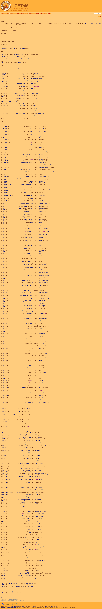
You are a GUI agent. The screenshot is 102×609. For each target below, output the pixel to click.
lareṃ (29, 270)
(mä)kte (40, 346)
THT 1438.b (4, 56)
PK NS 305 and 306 (7, 195)
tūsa (45, 154)
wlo (32, 350)
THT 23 (4, 225)
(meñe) (29, 487)
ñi (39, 226)
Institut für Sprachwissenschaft (15, 606)
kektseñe (27, 211)
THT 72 (4, 248)
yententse (19, 411)
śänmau (15, 196)
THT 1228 (4, 554)
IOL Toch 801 (6, 149)
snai (39, 128)
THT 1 (4, 203)
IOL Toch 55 (5, 440)
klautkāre (31, 124)
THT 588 (5, 345)
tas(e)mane (48, 165)
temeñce (20, 83)
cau (41, 243)
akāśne (26, 68)
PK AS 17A (4, 468)
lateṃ (29, 592)
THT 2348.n (4, 421)
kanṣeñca (41, 220)
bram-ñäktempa (42, 165)
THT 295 (5, 305)
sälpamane (28, 473)
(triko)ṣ (31, 203)
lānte (32, 190)
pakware (41, 300)
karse (40, 131)
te (31, 142)
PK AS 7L (4, 458)
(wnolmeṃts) (21, 156)
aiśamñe (31, 285)
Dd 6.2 (4, 123)
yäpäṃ (20, 113)
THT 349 (4, 534)
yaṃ (27, 408)
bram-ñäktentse (25, 435)
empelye (44, 124)
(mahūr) (29, 476)
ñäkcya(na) (30, 402)
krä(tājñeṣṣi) (46, 275)
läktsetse (23, 321)
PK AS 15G (5, 176)
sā (18, 93)
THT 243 (4, 526)
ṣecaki (26, 461)
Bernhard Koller (45, 606)
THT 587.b (5, 343)
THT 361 (5, 315)
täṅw (25, 290)
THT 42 (4, 243)
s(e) (45, 181)
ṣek (40, 156)
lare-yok (38, 477)
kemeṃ (26, 301)
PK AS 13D (5, 162)
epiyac (19, 445)
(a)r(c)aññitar (51, 164)
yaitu (40, 253)
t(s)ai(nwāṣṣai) (20, 443)
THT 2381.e (4, 116)
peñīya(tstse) (54, 165)
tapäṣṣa (23, 98)
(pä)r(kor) (29, 572)
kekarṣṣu (33, 83)
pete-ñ (27, 294)
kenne (17, 113)
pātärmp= (41, 164)
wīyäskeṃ (41, 182)
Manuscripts (12, 13)
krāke (37, 93)
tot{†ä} (21, 184)
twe (41, 226)
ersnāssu (38, 448)
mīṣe (28, 189)
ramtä (27, 74)
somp (42, 167)
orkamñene (41, 196)
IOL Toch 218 (6, 144)
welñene (28, 328)
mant (45, 311)
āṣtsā (40, 318)
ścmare (36, 96)
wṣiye (30, 546)
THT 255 (5, 298)
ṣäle (32, 126)
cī (41, 448)
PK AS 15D (5, 172)
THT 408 (5, 331)
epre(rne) (41, 162)
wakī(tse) (23, 487)
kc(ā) (24, 79)
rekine (24, 287)
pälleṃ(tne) (22, 165)
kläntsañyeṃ (26, 217)
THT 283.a (4, 86)
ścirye (30, 505)
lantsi (43, 485)
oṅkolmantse (47, 206)
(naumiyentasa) (53, 171)
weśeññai (27, 176)
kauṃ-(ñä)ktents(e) (22, 572)
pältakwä (31, 204)
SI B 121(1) (5, 198)
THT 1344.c (5, 372)
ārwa (37, 509)
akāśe (30, 283)
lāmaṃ (44, 341)
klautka (40, 348)
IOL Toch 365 (6, 145)
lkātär (40, 167)
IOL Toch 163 (6, 139)
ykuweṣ (27, 179)
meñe (30, 468)
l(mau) (40, 178)
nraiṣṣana (41, 560)
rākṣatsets (33, 101)
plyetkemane (30, 287)
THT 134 (4, 67)
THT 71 (4, 246)
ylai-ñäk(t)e (28, 443)
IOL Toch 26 (5, 128)
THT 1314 (4, 105)
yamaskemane (42, 316)
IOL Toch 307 (5, 450)
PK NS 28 (4, 476)
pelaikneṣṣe (48, 232)
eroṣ (28, 209)
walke (39, 527)
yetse (40, 151)
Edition (7, 13)
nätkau (23, 95)
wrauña (40, 228)
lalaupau (33, 93)
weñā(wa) (43, 187)
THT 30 (4, 231)
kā (41, 390)
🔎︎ (93, 13)
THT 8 (4, 211)
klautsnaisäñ (49, 345)
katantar (29, 532)
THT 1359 (5, 373)
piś (51, 315)
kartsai (42, 309)
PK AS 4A (5, 154)
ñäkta (42, 521)
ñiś (42, 223)
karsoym (22, 450)
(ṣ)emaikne (25, 248)
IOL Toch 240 (5, 448)
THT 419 (4, 542)
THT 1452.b (4, 416)
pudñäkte (31, 220)
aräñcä (32, 95)
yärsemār (40, 78)
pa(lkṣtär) (41, 200)
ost (39, 243)
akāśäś (31, 222)
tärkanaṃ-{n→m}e (40, 500)
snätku (31, 156)
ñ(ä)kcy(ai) (41, 251)
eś (28, 497)
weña (28, 229)
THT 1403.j (5, 380)
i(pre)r (31, 311)
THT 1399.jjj (5, 378)
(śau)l (30, 489)
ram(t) (36, 258)
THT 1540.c (4, 111)
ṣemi (24, 461)
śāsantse (39, 450)
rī (30, 465)
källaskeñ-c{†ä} (56, 345)
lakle (40, 145)
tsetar (26, 346)
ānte (44, 171)
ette (21, 169)
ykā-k (40, 223)
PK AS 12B (4, 78)
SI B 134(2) (5, 200)
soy (32, 164)
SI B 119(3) (5, 196)
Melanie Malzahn (24, 606)
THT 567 (5, 339)
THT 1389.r (4, 562)
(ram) (33, 432)
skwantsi (48, 402)
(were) (28, 275)
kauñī (30, 506)
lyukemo (38, 505)
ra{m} (33, 437)
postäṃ (26, 140)
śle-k (21, 500)
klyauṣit (38, 523)
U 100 (3, 573)
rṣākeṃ (37, 539)
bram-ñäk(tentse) (21, 575)
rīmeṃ (40, 485)
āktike (32, 178)
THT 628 (5, 348)
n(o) (24, 318)
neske (30, 502)
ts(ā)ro (31, 195)
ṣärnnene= (31, 583)
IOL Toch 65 (5, 442)
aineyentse (26, 264)
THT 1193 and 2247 (6, 101)
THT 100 (4, 516)
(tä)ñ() (26, 295)
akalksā (36, 78)
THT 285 (4, 88)
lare (44, 503)
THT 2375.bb (5, 393)
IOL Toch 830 (6, 151)
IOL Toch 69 (5, 443)
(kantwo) (25, 206)
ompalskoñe (39, 506)
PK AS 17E (5, 178)
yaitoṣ (24, 470)
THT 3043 (5, 399)
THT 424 (4, 544)
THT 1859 (4, 113)
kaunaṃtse (30, 261)
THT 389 (4, 95)
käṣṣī (22, 189)
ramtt (21, 583)
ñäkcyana (31, 273)
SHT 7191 (4, 494)
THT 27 (4, 226)
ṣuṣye (32, 294)
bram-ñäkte (18, 414)
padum (23, 93)
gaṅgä (31, 323)
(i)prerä (19, 48)
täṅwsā (23, 294)
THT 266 (4, 527)
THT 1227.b (4, 552)
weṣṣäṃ (24, 189)
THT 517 (4, 592)
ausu (32, 300)
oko (29, 294)
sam (23, 270)
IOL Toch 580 (5, 74)
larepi (32, 226)
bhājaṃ (31, 144)
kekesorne (48, 346)
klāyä (35, 73)
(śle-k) (19, 499)
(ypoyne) (41, 479)
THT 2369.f (4, 115)
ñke (23, 204)
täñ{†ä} (45, 345)
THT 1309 (4, 103)
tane (41, 273)
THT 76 (4, 506)
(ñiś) (23, 513)
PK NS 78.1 (4, 484)
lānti (37, 98)
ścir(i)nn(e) (41, 269)
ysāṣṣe (31, 131)
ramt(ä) (27, 98)
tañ (46, 246)
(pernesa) (25, 455)
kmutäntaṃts (24, 468)
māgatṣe (38, 558)
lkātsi (23, 261)
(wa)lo (29, 482)
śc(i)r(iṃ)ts (41, 331)
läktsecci (38, 447)
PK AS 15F (5, 174)
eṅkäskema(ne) (20, 196)
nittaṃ (17, 101)
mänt (23, 350)
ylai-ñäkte (29, 477)
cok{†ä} (43, 346)
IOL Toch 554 (6, 147)
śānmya (29, 511)
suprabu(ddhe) (50, 124)
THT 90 (4, 272)
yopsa (25, 592)
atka (39, 453)
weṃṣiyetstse (25, 546)
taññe (45, 272)
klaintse (28, 181)
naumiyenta (28, 184)
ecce (37, 516)
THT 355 (5, 311)
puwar (32, 200)
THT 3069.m (5, 426)
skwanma (26, 219)
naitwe (20, 186)
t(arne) (38, 437)
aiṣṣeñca (41, 219)
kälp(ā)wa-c (45, 292)
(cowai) (29, 499)
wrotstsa (40, 140)
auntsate (44, 186)
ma (32, 84)
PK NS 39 (5, 187)
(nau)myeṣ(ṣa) (45, 321)
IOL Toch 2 (4, 73)
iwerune (27, 298)
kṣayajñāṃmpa (24, 547)
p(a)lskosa (24, 402)
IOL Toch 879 (5, 452)
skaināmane (26, 463)
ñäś (30, 458)
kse (26, 67)
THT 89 (4, 508)
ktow (32, 157)
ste (36, 453)
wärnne (23, 113)
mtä (22, 408)
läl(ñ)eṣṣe (33, 78)
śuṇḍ (23, 520)
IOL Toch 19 (5, 124)
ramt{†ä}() (36, 192)
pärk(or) (29, 432)
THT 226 (5, 290)
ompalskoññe (25, 500)
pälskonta (23, 238)
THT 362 (5, 316)
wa (41, 270)
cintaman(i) (16, 91)
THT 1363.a (4, 110)
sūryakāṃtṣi (25, 447)
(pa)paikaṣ (31, 295)
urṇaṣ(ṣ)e (44, 246)
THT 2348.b (4, 419)
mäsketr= (13, 48)
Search (37, 13)
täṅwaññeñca (36, 86)
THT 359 (5, 313)
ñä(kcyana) (47, 171)
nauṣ (32, 282)
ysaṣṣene (18, 583)
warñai (46, 288)
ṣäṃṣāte (22, 172)
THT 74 (4, 259)
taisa (44, 280)
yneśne (29, 523)
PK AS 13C (5, 160)
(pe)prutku (31, 383)
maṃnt (44, 282)
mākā (40, 309)
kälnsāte (29, 549)
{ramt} (35, 204)
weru (32, 305)
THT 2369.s (5, 392)
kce (21, 79)
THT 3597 (5, 400)
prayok (46, 339)
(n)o (35, 466)
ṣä (31, 368)
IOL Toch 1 (4, 438)
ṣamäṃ (40, 338)
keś (41, 305)
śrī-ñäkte (31, 219)
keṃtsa (42, 516)
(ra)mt (36, 147)
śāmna (37, 484)
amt (16, 48)
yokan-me (21, 54)
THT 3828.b (5, 403)
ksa (43, 270)
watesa (23, 285)
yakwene (28, 164)
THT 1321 (5, 367)
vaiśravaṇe (28, 313)
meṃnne (23, 86)
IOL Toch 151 (6, 135)
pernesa (26, 237)
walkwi (31, 182)
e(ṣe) (45, 164)
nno (28, 67)
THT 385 (5, 320)
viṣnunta (30, 162)
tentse (23, 477)
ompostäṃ (47, 298)
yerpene (41, 531)
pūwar (32, 388)
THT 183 (5, 287)
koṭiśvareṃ (30, 339)
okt (42, 303)
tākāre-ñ (27, 273)
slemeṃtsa (44, 445)
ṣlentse (28, 195)
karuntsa (43, 156)
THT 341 (5, 309)
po (21, 62)
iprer (29, 586)
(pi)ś (24, 214)
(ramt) (36, 189)
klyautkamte (23, 190)
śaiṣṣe (51, 169)
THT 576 (4, 546)
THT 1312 (5, 363)
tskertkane (44, 263)
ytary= (28, 160)
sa (43, 128)
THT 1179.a (5, 350)
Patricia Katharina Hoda (54, 606)
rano (47, 280)
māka (17, 54)
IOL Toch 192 (6, 142)
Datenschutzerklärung (4, 607)
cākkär (29, 542)
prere (24, 83)
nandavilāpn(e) (25, 192)
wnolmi (23, 387)
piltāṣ (30, 554)
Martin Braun (35, 606)
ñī (32, 336)
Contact (45, 13)
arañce (37, 485)
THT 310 (5, 308)
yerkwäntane (25, 583)
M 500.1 (4, 455)
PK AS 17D (4, 470)
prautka (31, 243)
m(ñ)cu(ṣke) (45, 182)
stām (32, 198)
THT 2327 (5, 390)
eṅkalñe (41, 535)
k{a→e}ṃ (28, 465)
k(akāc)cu (32, 68)
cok (19, 67)
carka (18, 56)
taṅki (45, 264)
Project (2, 13)
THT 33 (4, 238)
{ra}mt (35, 318)
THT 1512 (4, 565)
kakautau (29, 306)
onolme (40, 186)
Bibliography (31, 13)
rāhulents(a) (41, 288)
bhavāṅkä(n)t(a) (25, 280)
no (39, 195)
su (50, 285)
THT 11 (4, 214)
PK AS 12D (4, 79)
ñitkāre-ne (24, 485)
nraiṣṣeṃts (20, 546)
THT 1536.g (4, 58)
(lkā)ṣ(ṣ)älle (49, 189)
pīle (45, 245)
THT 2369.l (4, 423)
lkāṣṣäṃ (26, 240)
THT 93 (4, 513)
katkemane (38, 492)
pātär (32, 270)
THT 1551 (4, 566)
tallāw (30, 479)
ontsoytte (41, 503)
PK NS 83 (5, 192)
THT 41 (4, 240)
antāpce (31, 211)
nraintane (23, 101)
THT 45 (4, 502)
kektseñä (26, 300)
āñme (32, 110)
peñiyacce (38, 473)
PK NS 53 (4, 81)
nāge (49, 280)
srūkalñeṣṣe (41, 203)
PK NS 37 (4, 480)
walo (32, 165)
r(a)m (33, 484)
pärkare (26, 520)
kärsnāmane (41, 509)
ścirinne (18, 96)
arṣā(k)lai (31, 179)
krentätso (45, 353)
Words (18, 13)
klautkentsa (24, 160)
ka (26, 345)
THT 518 (5, 336)
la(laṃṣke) (25, 269)
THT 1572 (5, 385)
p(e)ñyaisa (39, 470)
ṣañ (22, 266)
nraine (38, 83)
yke (40, 290)
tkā (44, 297)
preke (24, 116)
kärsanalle (41, 280)
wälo (19, 584)
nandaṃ (43, 301)
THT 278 (4, 529)
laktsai (47, 251)
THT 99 (4, 277)
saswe (42, 477)
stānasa (20, 509)
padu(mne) (26, 414)
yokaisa (25, 497)
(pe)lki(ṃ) (40, 490)
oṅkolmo (38, 480)
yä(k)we (28, 308)
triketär (31, 235)
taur (40, 222)
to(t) (40, 484)
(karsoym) (21, 476)
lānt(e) (45, 331)
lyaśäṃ (38, 489)
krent (44, 325)
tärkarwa (31, 135)
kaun (37, 583)
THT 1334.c (5, 370)
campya (19, 98)
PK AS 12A (4, 76)
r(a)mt (28, 131)
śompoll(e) (41, 181)
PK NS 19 (5, 181)
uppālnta (27, 318)
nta (34, 106)
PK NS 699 (4, 489)
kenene (27, 363)
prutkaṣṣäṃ (17, 586)
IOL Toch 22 (4, 52)
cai (26, 470)
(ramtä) (27, 91)
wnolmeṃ (29, 231)
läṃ (12, 584)
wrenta (40, 362)
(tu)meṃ (41, 159)
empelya (18, 79)
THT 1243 (4, 555)
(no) (35, 476)
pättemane (46, 167)
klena (29, 323)
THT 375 (4, 537)
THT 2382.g (4, 424)
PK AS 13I (4, 54)
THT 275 (5, 301)
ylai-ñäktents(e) (23, 434)
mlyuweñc (44, 131)
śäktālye (37, 81)
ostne (24, 179)
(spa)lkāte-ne (28, 440)
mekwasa (26, 266)
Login (49, 13)
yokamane (29, 438)
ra (33, 52)
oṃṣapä (26, 220)
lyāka (23, 137)
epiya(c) (25, 508)
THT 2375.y (4, 568)
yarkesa (45, 234)
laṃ (30, 380)
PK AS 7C (5, 157)
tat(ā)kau (39, 468)
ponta (14, 68)
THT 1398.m (5, 377)
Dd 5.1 (3, 431)
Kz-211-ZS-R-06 (5, 453)
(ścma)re (10, 68)
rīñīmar (37, 518)
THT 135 (4, 62)
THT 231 (4, 523)
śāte (35, 578)
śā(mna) (47, 178)
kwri (38, 73)
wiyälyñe (31, 172)
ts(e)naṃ (21, 438)
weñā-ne (26, 285)
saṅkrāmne (21, 592)
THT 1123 (4, 100)
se (27, 316)
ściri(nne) (41, 272)
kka (11, 583)
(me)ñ (31, 272)
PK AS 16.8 (4, 465)
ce (34, 90)
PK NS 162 (5, 193)
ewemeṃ (40, 147)
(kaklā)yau (41, 508)
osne (44, 383)
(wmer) (24, 578)
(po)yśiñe (18, 463)
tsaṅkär (31, 267)
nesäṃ (44, 231)
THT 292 (5, 303)
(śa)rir (30, 445)
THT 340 (4, 90)
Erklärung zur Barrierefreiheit (12, 607)
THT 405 (4, 98)
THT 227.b (4, 84)
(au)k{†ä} (28, 151)
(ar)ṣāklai (41, 154)
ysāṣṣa (40, 248)
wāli (32, 214)
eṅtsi (30, 159)
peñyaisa (25, 373)
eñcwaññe (41, 383)
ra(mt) (36, 126)
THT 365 (4, 68)
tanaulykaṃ (30, 245)
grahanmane (30, 373)
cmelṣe (22, 162)
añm (13, 62)
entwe (29, 228)
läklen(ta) (33, 88)
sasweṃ (42, 513)
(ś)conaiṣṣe (21, 460)
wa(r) (42, 128)
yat (45, 306)
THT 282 (4, 531)
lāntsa (29, 535)
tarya (24, 184)
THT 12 (4, 216)
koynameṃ (38, 546)
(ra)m (33, 452)
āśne (25, 473)
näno (43, 113)
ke (31, 100)
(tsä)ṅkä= (18, 68)
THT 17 (4, 500)
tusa (29, 68)
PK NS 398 (4, 485)
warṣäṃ (21, 58)
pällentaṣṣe (26, 503)
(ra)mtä (27, 73)
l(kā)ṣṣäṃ (24, 216)
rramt (25, 52)
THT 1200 (5, 355)
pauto (24, 105)
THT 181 (5, 285)
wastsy (23, 48)
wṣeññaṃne (41, 160)
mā (16, 98)
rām (18, 592)
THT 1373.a (5, 375)
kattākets (41, 237)
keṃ (30, 560)
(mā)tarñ (31, 400)
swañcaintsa (29, 253)
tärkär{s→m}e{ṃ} (29, 321)
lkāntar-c (26, 506)
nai (27, 388)
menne (40, 246)
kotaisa (40, 234)
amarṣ (31, 169)
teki (24, 74)
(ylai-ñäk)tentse (23, 573)
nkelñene (48, 474)
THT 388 (4, 93)
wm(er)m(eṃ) (22, 91)
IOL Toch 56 (5, 408)
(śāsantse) (39, 476)
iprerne (41, 566)
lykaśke (40, 360)
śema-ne (24, 186)
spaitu (32, 223)
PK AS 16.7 (4, 463)
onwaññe (31, 134)
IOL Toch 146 (6, 134)
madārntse (47, 203)
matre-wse (31, 154)
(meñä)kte (31, 365)
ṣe (34, 84)
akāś (32, 159)
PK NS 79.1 (5, 190)
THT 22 (4, 223)
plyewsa (29, 566)
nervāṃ (29, 529)
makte (28, 458)
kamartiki (31, 209)
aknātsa (41, 235)
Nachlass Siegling (24, 13)
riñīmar (38, 455)
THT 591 (4, 547)
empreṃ (44, 305)
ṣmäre (31, 346)
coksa (16, 93)
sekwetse (41, 245)
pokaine (48, 131)
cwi (46, 140)
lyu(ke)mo (28, 246)
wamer (40, 240)
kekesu (25, 448)
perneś (21, 463)
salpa (32, 137)
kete (25, 431)
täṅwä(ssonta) (25, 400)
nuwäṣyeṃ (38, 461)
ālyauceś (40, 176)
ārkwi (44, 228)
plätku (44, 287)
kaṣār (40, 315)
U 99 (3, 572)
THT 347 (4, 532)
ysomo (26, 154)
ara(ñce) (38, 440)
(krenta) (15, 485)
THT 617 (4, 549)
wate (48, 269)
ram (33, 431)
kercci (30, 447)
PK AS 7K (5, 159)
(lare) (38, 443)
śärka (32, 345)
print (100, 16)
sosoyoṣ (25, 234)
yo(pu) (29, 520)
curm (32, 362)
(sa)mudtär (28, 578)
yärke (37, 521)
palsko (40, 303)
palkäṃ (40, 282)
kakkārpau (31, 309)
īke (15, 178)
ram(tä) (27, 86)
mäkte (32, 228)
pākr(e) (36, 113)
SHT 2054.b (4, 490)
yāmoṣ (43, 195)
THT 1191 (5, 353)
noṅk (30, 300)
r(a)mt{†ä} (36, 326)
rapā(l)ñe (31, 189)
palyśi (11, 592)
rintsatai (43, 463)
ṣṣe (34, 105)
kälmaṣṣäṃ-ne (40, 547)
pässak (29, 575)
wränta (31, 298)
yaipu (32, 246)
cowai (30, 500)
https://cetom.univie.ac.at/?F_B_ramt (93, 23)
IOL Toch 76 (5, 445)
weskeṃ (44, 176)
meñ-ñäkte (22, 96)
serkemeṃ (26, 162)
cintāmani (25, 437)
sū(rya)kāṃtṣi (27, 256)
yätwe (32, 308)
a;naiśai (19, 62)
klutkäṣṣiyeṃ (42, 333)
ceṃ (44, 225)
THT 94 (4, 275)
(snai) (44, 198)
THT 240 (5, 294)
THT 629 (4, 551)
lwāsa (15, 54)
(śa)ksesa (26, 460)
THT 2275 (4, 417)
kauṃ (40, 250)
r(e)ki (19, 95)
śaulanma (40, 463)
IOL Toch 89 (5, 131)
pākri (24, 273)
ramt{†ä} (36, 159)
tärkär (22, 52)
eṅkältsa (41, 211)
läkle (42, 339)
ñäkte (30, 145)
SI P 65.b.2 (5, 201)
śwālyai (40, 267)
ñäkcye (47, 225)
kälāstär (45, 223)
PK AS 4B (5, 156)
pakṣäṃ (23, 154)
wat (42, 292)
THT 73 (4, 250)
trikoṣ (30, 460)
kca (19, 172)
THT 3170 (4, 570)
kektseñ (48, 242)
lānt (27, 494)
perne (22, 373)
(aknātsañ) (27, 203)
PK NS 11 (5, 179)
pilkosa (24, 438)
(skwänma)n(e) (42, 402)
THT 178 (5, 282)
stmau (32, 216)
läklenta (42, 298)
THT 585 (5, 341)
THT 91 (4, 273)
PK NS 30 (4, 48)
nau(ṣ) (42, 151)
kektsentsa (22, 295)
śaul (19, 408)
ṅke (31, 79)
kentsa (43, 216)
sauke (43, 264)
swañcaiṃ (40, 487)
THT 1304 (4, 558)
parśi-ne (47, 228)
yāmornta (33, 81)
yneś (32, 184)
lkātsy (37, 503)
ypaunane (42, 313)
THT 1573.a (5, 387)
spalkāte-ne (28, 485)
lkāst (44, 339)
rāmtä (22, 67)
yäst (10, 584)
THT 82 (4, 269)
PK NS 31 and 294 (7, 184)
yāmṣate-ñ (41, 275)
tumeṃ (43, 277)
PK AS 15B (4, 460)
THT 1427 (5, 382)
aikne (44, 343)
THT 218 (5, 288)
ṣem (32, 232)
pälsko (23, 103)
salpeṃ (40, 193)
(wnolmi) (23, 203)
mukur (29, 573)
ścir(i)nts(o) (30, 255)
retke (18, 492)
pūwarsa (40, 137)
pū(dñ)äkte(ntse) (45, 318)
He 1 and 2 (4, 432)
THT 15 (4, 222)
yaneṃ (44, 474)
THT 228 (4, 521)
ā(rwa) (24, 509)
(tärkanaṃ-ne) (40, 499)
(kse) (44, 511)
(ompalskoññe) (24, 499)
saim (41, 195)
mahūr (31, 181)
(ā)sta (28, 223)
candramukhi (44, 273)
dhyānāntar (28, 431)
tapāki (43, 250)
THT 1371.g (4, 560)
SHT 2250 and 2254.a (7, 492)
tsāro (32, 140)
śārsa (40, 225)
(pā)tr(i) (28, 226)
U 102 (3, 578)
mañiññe (31, 237)
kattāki (31, 217)
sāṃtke (31, 292)
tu (34, 79)
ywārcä (28, 182)
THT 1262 (5, 360)
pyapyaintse (38, 452)
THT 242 (5, 295)
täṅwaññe (38, 471)
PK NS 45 (4, 482)
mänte (40, 516)
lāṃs (24, 81)
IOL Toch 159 (6, 137)
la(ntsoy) (41, 511)
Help (41, 13)
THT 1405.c (4, 563)
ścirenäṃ (46, 509)
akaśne (39, 113)
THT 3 (4, 204)
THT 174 (5, 278)
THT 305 (5, 306)
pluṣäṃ (29, 531)
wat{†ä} (29, 494)
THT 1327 (4, 108)
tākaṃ (40, 216)
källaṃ (40, 395)
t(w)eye (42, 222)
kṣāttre (31, 318)
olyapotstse (20, 178)
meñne (31, 259)
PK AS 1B (5, 152)
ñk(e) (29, 316)
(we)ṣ (22, 471)
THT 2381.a (5, 395)
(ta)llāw (29, 509)
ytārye (48, 231)
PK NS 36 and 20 (6, 477)
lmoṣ (30, 497)
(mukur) (29, 434)
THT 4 (4, 209)
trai (39, 377)
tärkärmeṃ (30, 52)
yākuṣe (40, 351)
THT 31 (4, 234)
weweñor (25, 283)
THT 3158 (4, 118)
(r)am (33, 474)
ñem (40, 292)
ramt (36, 123)
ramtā (15, 62)
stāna (40, 301)
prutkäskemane (30, 186)
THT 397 (4, 539)
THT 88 (4, 270)
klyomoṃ (38, 526)
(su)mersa (23, 84)
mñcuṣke (26, 270)
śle (29, 169)
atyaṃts (41, 204)
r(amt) (36, 154)
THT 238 (5, 292)
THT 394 (5, 325)
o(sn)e (31, 160)
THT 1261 (5, 358)
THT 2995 (5, 397)
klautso (40, 206)
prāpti (48, 285)
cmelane (28, 214)
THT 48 (4, 245)
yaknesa (42, 473)
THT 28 (4, 228)
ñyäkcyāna (31, 301)
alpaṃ (14, 583)
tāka (28, 283)
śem (37, 479)
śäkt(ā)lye (41, 157)
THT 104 (4, 518)
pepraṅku (23, 78)
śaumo (40, 363)
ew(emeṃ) (41, 152)
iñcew (21, 287)
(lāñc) (24, 171)
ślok (26, 229)
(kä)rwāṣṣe (27, 480)
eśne (17, 67)
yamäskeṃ (41, 345)
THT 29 (4, 229)
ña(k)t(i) (22, 506)
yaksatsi (38, 557)
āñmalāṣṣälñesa (39, 438)
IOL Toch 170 (6, 140)
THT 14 (4, 83)
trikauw (31, 320)
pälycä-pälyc (26, 305)
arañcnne (20, 527)
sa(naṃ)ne (30, 201)
